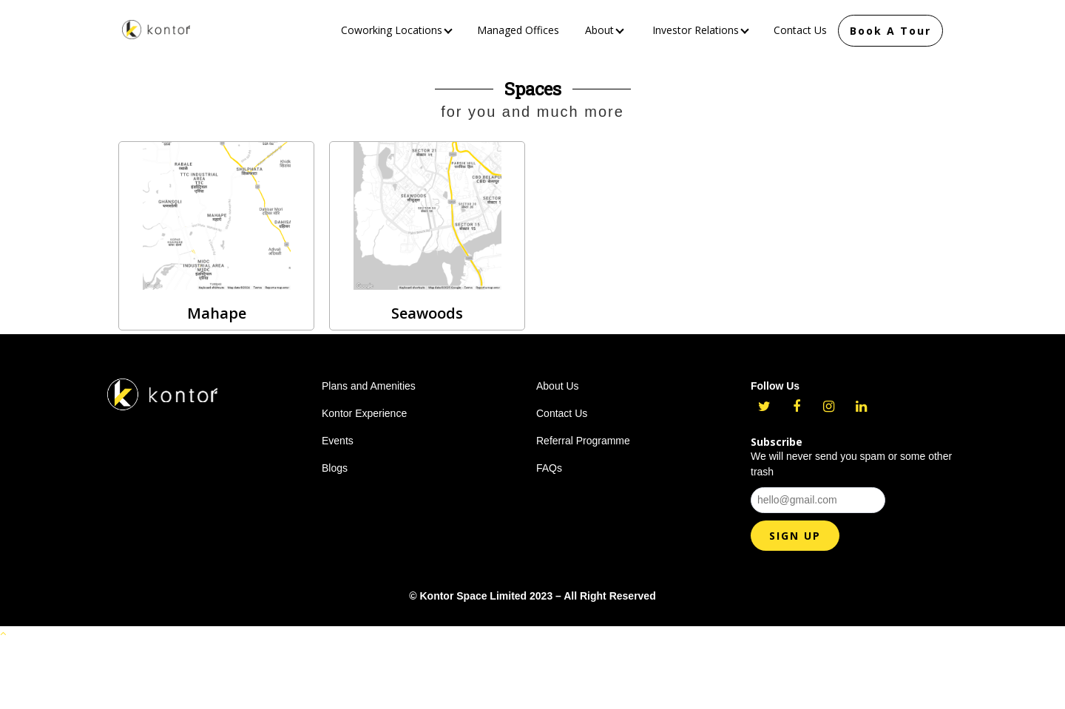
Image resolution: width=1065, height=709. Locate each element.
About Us (557, 386)
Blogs (335, 468)
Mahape (216, 313)
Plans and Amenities (369, 386)
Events (338, 441)
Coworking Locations (397, 30)
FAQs (549, 468)
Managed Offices (518, 30)
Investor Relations (700, 30)
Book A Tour (890, 31)
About (604, 30)
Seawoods (427, 313)
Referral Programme (583, 441)
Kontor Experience (364, 413)
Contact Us (800, 30)
